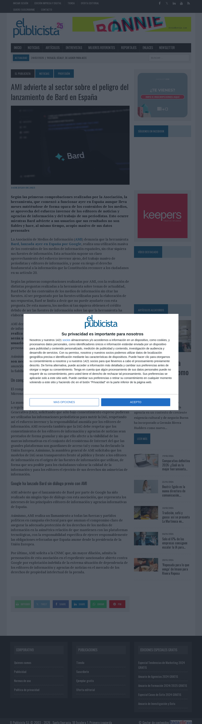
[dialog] (101, 362)
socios (66, 340)
